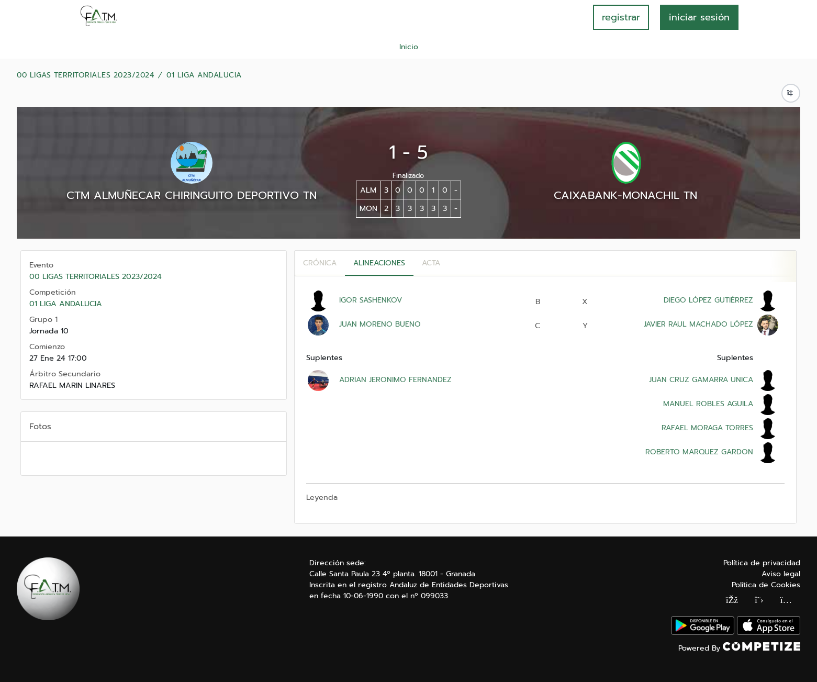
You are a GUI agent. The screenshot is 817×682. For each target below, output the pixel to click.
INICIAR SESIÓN (699, 17)
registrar (621, 17)
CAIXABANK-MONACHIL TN (625, 195)
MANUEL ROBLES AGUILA (708, 403)
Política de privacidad (761, 562)
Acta (431, 263)
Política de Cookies (766, 584)
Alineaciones (379, 263)
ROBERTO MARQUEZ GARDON (699, 451)
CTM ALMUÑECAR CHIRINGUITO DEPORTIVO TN (191, 195)
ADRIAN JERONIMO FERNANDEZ (395, 379)
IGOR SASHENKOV (370, 300)
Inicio (408, 46)
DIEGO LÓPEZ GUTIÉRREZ (708, 300)
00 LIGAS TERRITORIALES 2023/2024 (85, 75)
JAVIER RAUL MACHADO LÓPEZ (698, 324)
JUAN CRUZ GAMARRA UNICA (701, 379)
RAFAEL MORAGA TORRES (707, 427)
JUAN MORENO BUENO (380, 324)
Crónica (320, 263)
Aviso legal (781, 573)
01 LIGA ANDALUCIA (204, 75)
